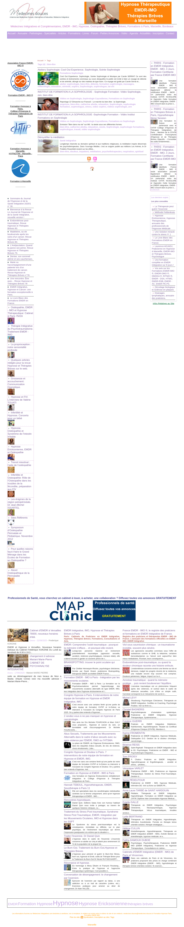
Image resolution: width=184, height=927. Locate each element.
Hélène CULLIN (133, 822)
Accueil (40, 60)
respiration (124, 154)
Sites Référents (18, 479)
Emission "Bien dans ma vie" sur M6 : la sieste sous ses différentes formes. (98, 126)
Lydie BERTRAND (134, 808)
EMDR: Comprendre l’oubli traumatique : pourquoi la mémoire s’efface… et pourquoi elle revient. (91, 601)
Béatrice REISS (133, 723)
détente (70, 86)
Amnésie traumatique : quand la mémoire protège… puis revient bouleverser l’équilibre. (149, 651)
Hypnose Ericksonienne (65, 893)
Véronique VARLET (135, 749)
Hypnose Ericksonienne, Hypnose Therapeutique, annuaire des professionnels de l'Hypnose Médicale (162, 239)
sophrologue (65, 89)
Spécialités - (51, 33)
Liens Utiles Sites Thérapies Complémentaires (60, 917)
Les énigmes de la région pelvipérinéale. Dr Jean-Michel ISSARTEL (20, 467)
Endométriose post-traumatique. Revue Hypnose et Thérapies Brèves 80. (18, 207)
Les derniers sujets (161, 208)
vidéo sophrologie (89, 131)
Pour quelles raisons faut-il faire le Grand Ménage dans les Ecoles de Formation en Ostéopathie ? (20, 511)
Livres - (87, 33)
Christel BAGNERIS (135, 685)
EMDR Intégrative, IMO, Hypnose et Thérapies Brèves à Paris (87, 585)
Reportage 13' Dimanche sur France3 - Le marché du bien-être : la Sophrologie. (100, 104)
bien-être (61, 86)
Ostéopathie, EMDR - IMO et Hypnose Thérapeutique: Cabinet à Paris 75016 (20, 296)
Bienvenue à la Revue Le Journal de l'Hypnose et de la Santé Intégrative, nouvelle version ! (20, 194)
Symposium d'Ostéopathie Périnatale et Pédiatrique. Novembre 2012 (20, 493)
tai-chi (75, 89)
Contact (170, 33)
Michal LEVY (131, 671)
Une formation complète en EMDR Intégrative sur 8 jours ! (163, 286)
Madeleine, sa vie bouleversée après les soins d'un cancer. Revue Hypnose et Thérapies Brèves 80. (20, 219)
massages (102, 86)
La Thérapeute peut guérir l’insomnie (163, 220)
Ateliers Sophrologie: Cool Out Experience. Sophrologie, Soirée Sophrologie (86, 69)
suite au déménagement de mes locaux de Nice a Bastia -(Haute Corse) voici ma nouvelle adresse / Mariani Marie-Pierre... (34, 631)
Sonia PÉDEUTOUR (136, 761)
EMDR (11, 893)
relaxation (125, 86)
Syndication (89, 905)
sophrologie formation (130, 106)
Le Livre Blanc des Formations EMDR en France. (18, 285)
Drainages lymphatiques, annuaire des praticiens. (159, 325)
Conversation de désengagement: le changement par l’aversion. (87, 867)
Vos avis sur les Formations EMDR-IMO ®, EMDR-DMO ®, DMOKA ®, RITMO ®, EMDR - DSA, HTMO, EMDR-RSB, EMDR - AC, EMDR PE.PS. (163, 300)
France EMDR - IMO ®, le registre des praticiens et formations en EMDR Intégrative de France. (147, 586)
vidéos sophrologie (103, 109)
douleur (73, 154)
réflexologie (113, 86)
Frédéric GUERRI (134, 697)
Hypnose (43, 893)
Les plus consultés (161, 213)
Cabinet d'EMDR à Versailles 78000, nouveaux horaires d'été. (45, 586)
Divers (33, 593)
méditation (93, 154)
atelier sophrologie (47, 86)
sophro (41, 89)
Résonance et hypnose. (79, 851)
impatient (82, 154)
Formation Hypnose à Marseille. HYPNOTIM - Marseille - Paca (20, 136)
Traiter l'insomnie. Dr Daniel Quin (85, 819)
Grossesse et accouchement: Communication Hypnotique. (16, 360)
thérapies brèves (87, 893)
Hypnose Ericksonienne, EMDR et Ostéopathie (20, 420)
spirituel (134, 154)
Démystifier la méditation (53, 139)
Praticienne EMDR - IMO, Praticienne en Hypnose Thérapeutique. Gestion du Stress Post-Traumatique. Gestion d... (154, 755)
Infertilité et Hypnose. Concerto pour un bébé (20, 389)
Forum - (95, 33)
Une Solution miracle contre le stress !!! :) (160, 252)
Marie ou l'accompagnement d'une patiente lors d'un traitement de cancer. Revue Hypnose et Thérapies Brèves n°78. (20, 253)
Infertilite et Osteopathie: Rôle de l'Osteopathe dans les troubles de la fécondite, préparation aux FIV (20, 450)
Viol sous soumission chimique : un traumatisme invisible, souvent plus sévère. (145, 604)
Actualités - (146, 33)
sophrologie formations (127, 129)
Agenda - (134, 33)
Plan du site (77, 905)
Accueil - (12, 33)
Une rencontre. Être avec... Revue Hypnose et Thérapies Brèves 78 (19, 266)
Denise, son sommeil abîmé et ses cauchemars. (19, 241)
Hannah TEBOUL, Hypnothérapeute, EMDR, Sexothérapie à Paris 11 (87, 764)
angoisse (64, 106)
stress (76, 109)
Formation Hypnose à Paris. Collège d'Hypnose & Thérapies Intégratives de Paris (20, 102)
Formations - (75, 33)
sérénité (135, 86)
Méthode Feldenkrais (158, 226)
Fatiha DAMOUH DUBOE (139, 836)
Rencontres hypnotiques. (80, 780)
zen (115, 109)
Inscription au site (100, 905)
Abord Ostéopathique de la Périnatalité (20, 527)
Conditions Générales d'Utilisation (127, 917)
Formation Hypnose (24, 893)
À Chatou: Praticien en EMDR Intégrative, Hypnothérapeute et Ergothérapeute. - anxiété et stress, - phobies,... (154, 743)
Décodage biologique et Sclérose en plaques (163, 315)
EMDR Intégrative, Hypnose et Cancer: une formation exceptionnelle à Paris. (19, 276)
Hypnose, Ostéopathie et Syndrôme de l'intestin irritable (19, 404)
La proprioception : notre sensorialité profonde (19, 327)
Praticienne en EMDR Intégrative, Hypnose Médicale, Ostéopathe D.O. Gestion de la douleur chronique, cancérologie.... (154, 717)
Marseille (92, 912)
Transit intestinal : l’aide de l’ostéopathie (19, 434)
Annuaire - (23, 33)
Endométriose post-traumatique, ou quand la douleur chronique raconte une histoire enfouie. (149, 627)
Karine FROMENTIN (136, 711)
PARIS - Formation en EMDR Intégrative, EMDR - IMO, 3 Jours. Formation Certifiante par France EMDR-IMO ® (163, 70)
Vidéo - (125, 33)
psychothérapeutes (108, 154)
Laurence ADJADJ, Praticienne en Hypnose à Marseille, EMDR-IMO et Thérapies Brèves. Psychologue (163, 273)
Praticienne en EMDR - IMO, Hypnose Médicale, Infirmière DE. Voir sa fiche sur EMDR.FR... (154, 767)
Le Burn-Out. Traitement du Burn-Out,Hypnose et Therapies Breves (85, 835)
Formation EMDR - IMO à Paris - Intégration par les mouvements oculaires (90, 640)
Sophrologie (51, 89)
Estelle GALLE (132, 791)
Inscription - (159, 33)
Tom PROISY (131, 738)
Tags (49, 60)
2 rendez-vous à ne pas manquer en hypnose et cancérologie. (87, 684)
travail (76, 131)
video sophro (86, 109)
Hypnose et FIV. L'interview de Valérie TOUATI (18, 376)
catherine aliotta (87, 106)
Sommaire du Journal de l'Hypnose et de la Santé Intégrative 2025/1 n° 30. (19, 182)
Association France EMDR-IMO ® (20, 62)
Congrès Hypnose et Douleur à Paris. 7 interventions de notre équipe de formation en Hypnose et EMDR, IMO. (91, 728)
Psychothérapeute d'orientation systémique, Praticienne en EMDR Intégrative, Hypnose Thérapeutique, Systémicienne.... (154, 691)
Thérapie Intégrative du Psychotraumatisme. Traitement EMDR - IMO (20, 312)
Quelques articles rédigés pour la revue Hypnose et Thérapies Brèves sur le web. (19, 343)
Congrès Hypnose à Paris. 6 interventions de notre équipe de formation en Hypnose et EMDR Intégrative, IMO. (90, 662)
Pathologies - (36, 33)
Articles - (63, 33)
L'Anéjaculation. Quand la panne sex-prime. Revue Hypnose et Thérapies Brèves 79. (20, 232)
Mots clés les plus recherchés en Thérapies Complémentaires (96, 917)
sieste (99, 129)
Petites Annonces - (110, 33)
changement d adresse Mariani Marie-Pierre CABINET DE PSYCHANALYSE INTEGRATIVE (33, 615)
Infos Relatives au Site (163, 334)
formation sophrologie (85, 86)
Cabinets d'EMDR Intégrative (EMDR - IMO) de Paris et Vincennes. (147, 852)
